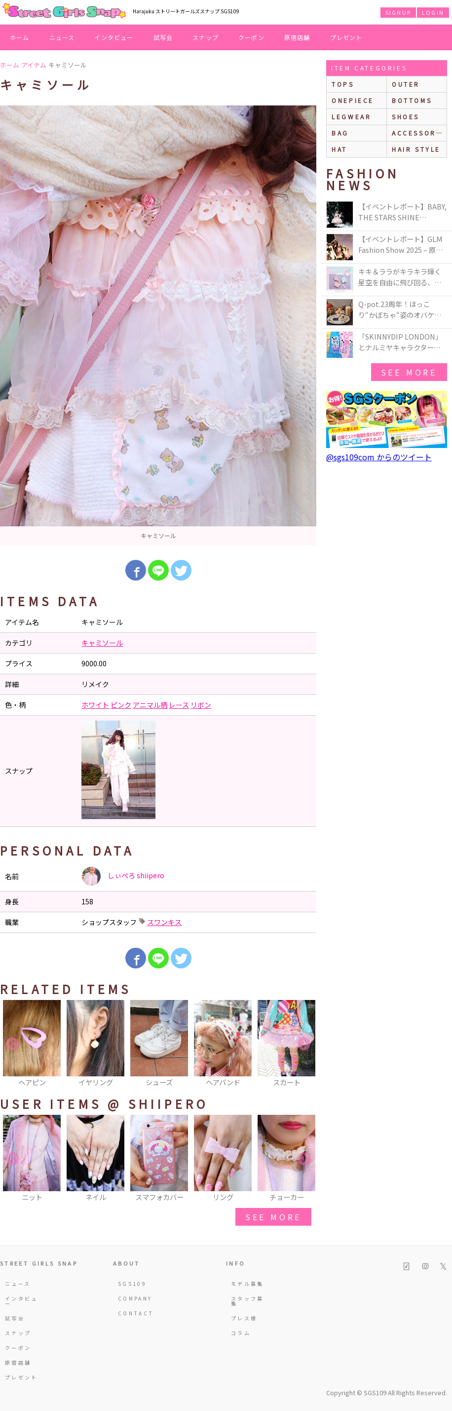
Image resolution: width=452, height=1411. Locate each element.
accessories (419, 133)
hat (339, 149)
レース (179, 705)
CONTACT (135, 1313)
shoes (405, 116)
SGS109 (132, 1283)
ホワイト (95, 705)
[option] (158, 325)
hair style (416, 149)
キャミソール (102, 643)
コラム (241, 1333)
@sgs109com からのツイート (379, 457)
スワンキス (164, 922)
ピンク (121, 705)
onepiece (353, 100)
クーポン (251, 37)
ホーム (20, 37)
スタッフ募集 (247, 1301)
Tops (343, 84)
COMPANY (135, 1298)
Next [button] (304, 1044)
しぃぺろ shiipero (122, 876)
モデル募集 (247, 1283)
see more (273, 1217)
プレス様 (244, 1318)
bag (340, 133)
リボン (200, 705)
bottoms (412, 100)
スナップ (205, 37)
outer (406, 84)
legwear (351, 116)
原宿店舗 (297, 37)
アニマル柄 (150, 705)
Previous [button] (12, 1044)
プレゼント (346, 37)
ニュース (62, 37)
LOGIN (433, 12)
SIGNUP (398, 12)
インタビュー (113, 37)
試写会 (163, 37)
